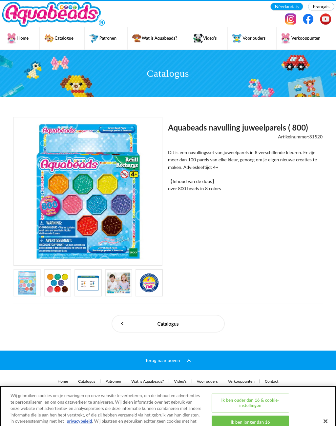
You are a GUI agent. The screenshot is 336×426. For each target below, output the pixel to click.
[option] (88, 191)
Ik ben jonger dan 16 (250, 397)
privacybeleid (79, 396)
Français (321, 6)
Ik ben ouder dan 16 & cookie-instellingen (250, 378)
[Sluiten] (325, 396)
